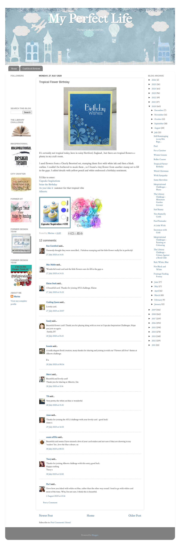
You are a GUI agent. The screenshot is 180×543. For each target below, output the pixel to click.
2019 (154, 309)
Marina (17, 296)
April (156, 290)
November (159, 114)
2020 (154, 106)
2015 (154, 327)
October (158, 119)
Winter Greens (160, 154)
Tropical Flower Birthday (161, 165)
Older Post (134, 516)
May (156, 286)
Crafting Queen (52, 302)
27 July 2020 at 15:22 (55, 292)
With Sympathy (160, 175)
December (159, 110)
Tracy (48, 459)
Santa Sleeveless (160, 179)
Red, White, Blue (161, 262)
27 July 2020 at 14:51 (55, 273)
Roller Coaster (160, 159)
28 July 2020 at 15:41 (55, 404)
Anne (48, 415)
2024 (154, 88)
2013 (154, 336)
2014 (154, 331)
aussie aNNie (52, 437)
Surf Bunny (158, 209)
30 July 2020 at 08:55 (55, 448)
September (159, 123)
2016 (154, 322)
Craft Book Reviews (31, 68)
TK (47, 396)
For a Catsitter (160, 150)
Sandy (48, 320)
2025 (154, 84)
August (157, 127)
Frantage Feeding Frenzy (161, 275)
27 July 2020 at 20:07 (55, 310)
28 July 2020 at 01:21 (55, 335)
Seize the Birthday (48, 184)
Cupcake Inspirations (50, 181)
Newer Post (46, 516)
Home (14, 68)
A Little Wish (160, 225)
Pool (156, 146)
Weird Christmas (161, 170)
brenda (49, 346)
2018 (154, 314)
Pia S (48, 484)
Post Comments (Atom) (61, 522)
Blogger (95, 535)
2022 (154, 97)
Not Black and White (160, 268)
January (157, 304)
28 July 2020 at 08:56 (55, 364)
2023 (154, 93)
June (156, 281)
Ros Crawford (52, 245)
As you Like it (46, 188)
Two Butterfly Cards (160, 215)
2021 (154, 101)
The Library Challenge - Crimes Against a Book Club (161, 253)
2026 (154, 79)
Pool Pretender (160, 220)
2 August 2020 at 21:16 (55, 495)
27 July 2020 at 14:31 (55, 254)
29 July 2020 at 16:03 (55, 426)
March (157, 295)
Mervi (49, 374)
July (156, 132)
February (158, 299)
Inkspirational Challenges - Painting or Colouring (160, 241)
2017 (154, 318)
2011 (154, 345)
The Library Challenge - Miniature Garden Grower (160, 199)
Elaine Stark (51, 283)
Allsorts (43, 191)
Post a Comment (50, 502)
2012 (154, 340)
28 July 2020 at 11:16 (54, 386)
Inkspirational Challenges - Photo (160, 187)
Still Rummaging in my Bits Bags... (161, 139)
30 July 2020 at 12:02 (55, 474)
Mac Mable (51, 264)
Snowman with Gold (160, 231)
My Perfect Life (90, 18)
